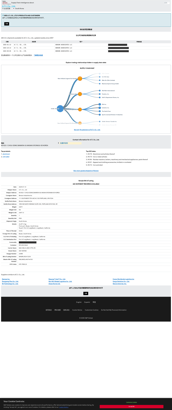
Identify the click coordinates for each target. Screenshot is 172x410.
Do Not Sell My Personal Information (113, 310)
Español (87, 302)
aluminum (6, 154)
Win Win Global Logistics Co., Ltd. (60, 281)
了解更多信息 (38, 55)
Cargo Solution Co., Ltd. (121, 281)
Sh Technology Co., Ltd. (10, 284)
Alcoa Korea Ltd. (54, 284)
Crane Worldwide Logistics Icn (123, 279)
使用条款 (49, 310)
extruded (6, 157)
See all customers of (87, 130)
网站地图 (58, 310)
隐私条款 (66, 310)
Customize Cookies (91, 310)
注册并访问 (64, 143)
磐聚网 (6, 2)
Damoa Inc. (6, 279)
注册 (6, 23)
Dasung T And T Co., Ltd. (57, 279)
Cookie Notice (77, 310)
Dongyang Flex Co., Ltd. (10, 281)
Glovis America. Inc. (120, 284)
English (79, 302)
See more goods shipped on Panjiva (86, 171)
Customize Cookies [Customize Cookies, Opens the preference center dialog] (131, 404)
